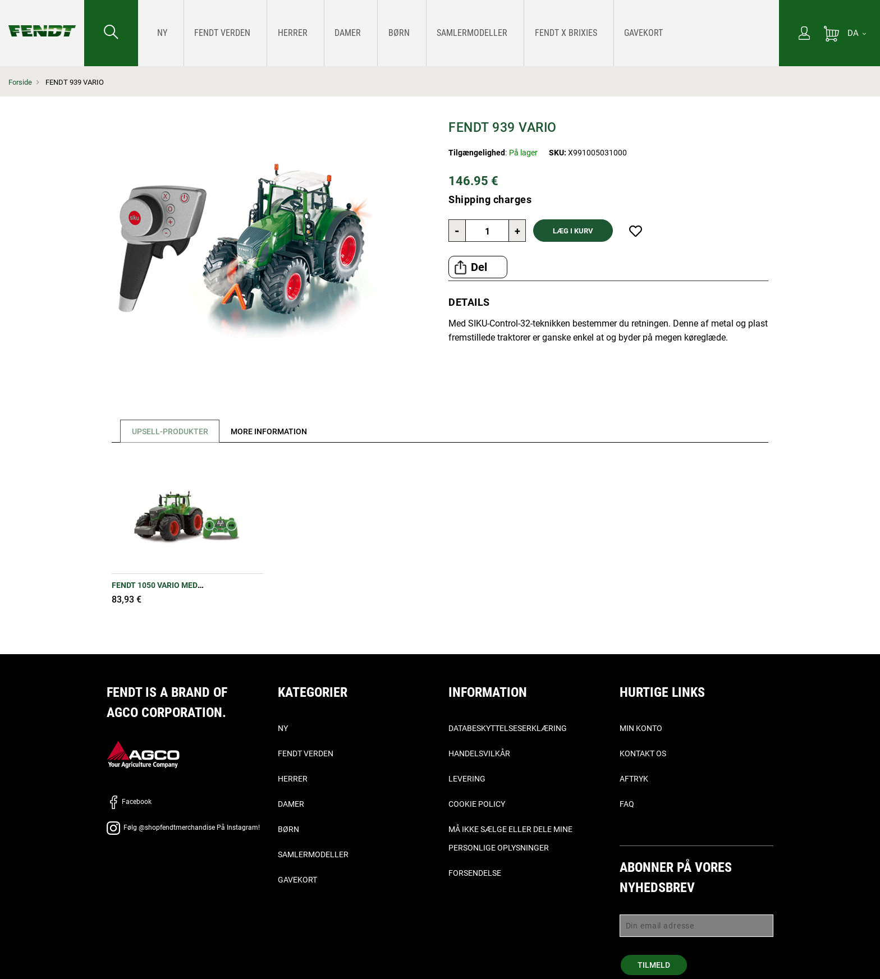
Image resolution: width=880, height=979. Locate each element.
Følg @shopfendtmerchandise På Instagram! (183, 827)
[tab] (167, 431)
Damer (291, 803)
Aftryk (634, 778)
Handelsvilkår (479, 753)
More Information (274, 431)
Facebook (129, 802)
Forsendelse (474, 872)
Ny (283, 728)
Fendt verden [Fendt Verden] (305, 753)
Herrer (293, 778)
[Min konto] (804, 34)
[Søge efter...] (111, 33)
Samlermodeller (313, 854)
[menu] (458, 33)
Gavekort (297, 879)
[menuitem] (159, 33)
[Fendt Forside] (42, 19)
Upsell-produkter (172, 431)
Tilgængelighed (476, 152)
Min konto (641, 728)
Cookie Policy (476, 803)
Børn (288, 829)
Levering (466, 778)
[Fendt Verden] (208, 33)
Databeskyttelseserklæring (507, 728)
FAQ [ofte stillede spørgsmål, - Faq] (627, 803)
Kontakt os (643, 753)
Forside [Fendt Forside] (20, 82)
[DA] (856, 33)
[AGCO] (143, 754)
